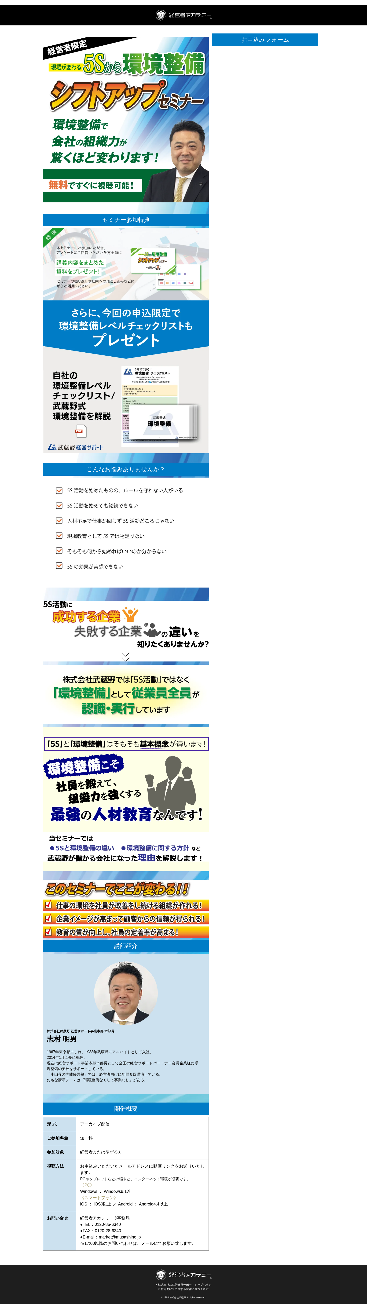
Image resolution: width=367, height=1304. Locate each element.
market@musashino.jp (120, 1237)
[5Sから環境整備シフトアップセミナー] (265, 276)
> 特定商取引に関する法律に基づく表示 (183, 1289)
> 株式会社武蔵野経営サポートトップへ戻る (183, 1277)
